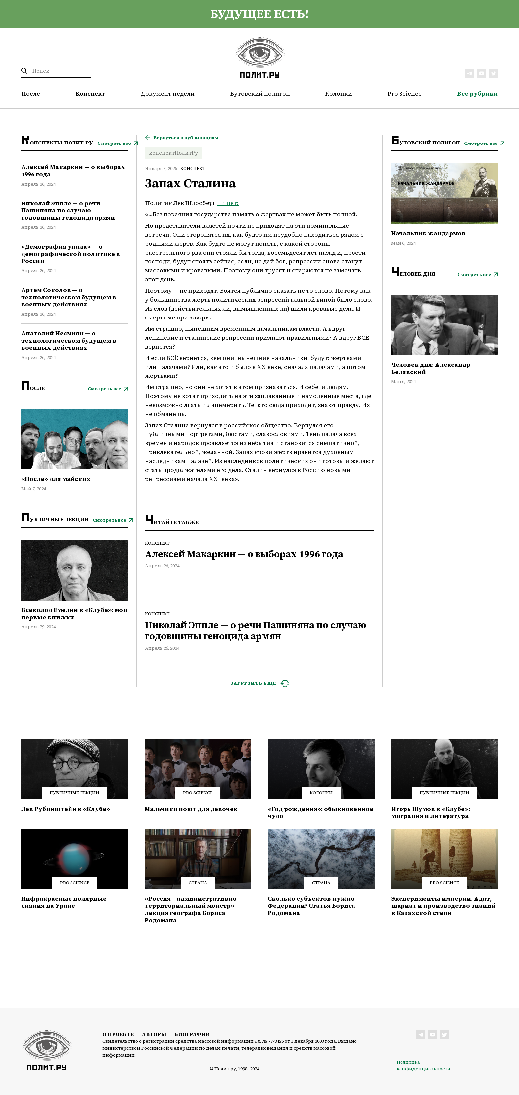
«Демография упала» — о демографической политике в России (70, 253)
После (30, 93)
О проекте (118, 1034)
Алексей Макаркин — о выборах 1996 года (73, 170)
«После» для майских (56, 479)
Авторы (154, 1034)
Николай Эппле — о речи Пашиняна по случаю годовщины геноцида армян (68, 210)
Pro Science (405, 93)
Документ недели (168, 93)
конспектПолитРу (173, 152)
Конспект (90, 93)
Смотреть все (114, 143)
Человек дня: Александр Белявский (430, 368)
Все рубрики (477, 93)
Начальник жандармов (428, 233)
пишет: (228, 203)
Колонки (338, 93)
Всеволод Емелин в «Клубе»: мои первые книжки (74, 613)
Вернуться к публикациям (185, 138)
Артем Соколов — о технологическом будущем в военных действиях (68, 297)
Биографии (192, 1034)
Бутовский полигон (260, 93)
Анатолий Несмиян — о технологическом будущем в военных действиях (68, 340)
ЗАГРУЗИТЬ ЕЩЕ (253, 683)
